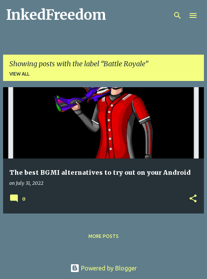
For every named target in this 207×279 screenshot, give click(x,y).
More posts (103, 236)
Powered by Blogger (103, 268)
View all (19, 73)
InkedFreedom (56, 15)
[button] (193, 199)
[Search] (177, 15)
